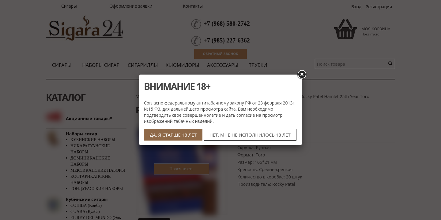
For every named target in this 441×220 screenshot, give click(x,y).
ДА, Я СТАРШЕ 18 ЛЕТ (173, 135)
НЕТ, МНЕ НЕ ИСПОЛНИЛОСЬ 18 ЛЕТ (250, 135)
